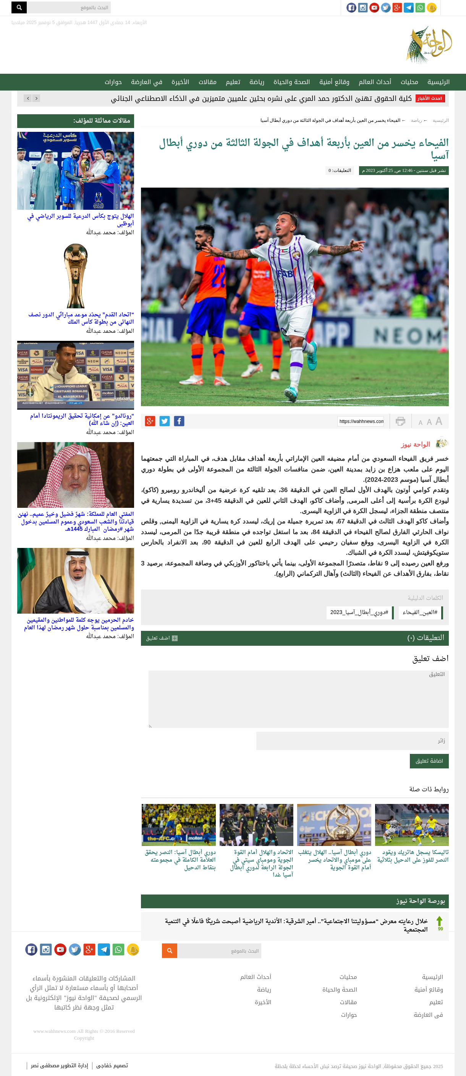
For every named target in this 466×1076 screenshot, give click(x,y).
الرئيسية (438, 82)
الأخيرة (180, 82)
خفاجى (104, 1065)
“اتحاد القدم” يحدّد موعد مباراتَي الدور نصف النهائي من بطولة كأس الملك (81, 319)
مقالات (208, 82)
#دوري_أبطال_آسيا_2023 (359, 613)
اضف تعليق (158, 638)
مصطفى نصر (46, 1065)
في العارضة (146, 82)
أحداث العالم (375, 82)
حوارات (113, 82)
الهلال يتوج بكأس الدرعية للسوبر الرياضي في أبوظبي (80, 220)
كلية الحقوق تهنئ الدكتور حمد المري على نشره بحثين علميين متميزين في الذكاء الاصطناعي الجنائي (261, 98)
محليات (409, 82)
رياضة (256, 82)
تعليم (233, 82)
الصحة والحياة (291, 82)
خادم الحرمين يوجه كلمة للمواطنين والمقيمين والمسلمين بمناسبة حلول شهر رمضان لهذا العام (79, 624)
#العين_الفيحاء (420, 613)
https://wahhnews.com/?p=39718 (362, 422)
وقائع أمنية (334, 82)
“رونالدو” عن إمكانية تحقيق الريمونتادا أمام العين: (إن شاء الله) (82, 420)
